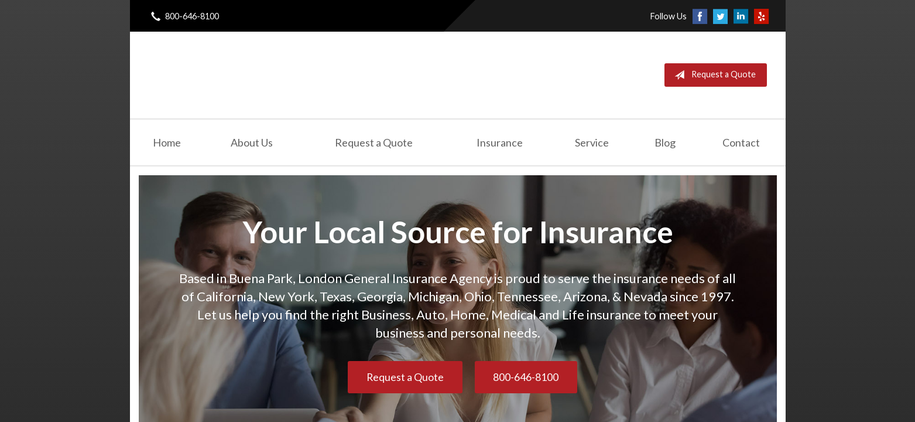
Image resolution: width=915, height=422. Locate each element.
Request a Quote (713, 75)
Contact (741, 142)
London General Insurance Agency (283, 75)
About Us (252, 142)
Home (167, 142)
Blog (665, 142)
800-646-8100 (525, 377)
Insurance (500, 142)
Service (592, 142)
